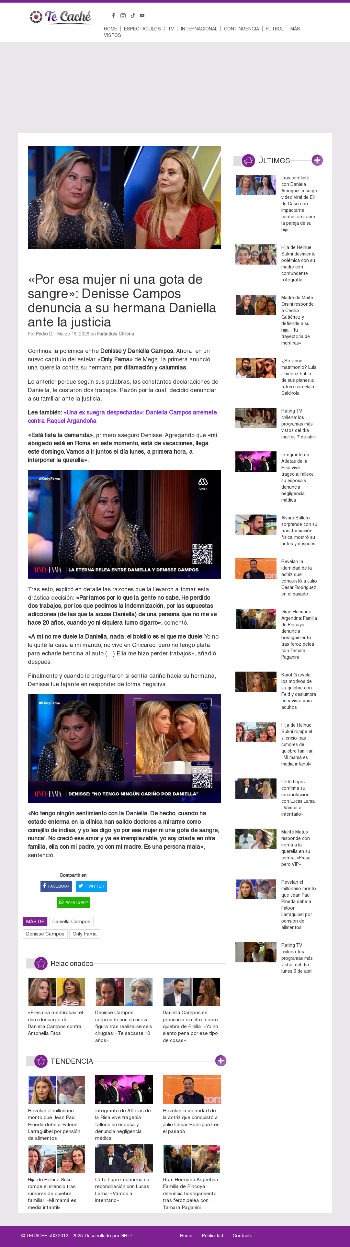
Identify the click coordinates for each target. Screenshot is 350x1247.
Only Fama (85, 933)
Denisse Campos (45, 933)
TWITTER (91, 886)
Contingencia (241, 28)
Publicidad (212, 1235)
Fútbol (275, 28)
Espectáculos (142, 28)
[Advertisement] (175, 87)
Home (110, 28)
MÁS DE (35, 921)
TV (171, 28)
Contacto (243, 1235)
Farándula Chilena (115, 333)
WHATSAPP (73, 902)
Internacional (199, 28)
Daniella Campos (71, 921)
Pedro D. (44, 333)
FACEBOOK (56, 886)
